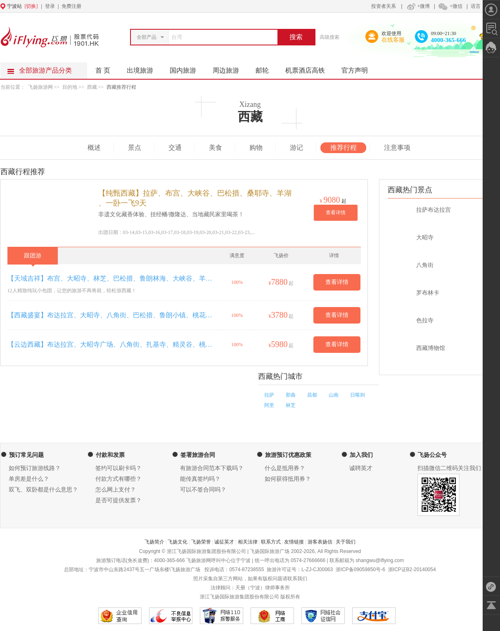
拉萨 (269, 395)
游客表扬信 (320, 542)
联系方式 (271, 542)
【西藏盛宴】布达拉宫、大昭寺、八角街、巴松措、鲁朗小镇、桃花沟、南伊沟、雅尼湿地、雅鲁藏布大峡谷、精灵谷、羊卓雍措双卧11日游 (111, 315)
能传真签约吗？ (200, 479)
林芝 (291, 405)
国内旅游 (187, 68)
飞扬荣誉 (201, 542)
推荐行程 (343, 147)
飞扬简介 (154, 542)
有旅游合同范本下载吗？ (212, 468)
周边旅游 (230, 68)
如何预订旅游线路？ (35, 468)
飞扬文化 (177, 542)
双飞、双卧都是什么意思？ (43, 490)
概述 (94, 147)
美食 (215, 147)
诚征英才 (224, 542)
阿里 (269, 405)
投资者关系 (383, 6)
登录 (50, 6)
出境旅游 (144, 68)
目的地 (70, 87)
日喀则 (357, 395)
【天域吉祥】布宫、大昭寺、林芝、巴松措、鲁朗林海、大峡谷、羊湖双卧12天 (111, 278)
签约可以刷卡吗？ (118, 468)
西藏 (92, 87)
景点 (134, 147)
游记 (296, 147)
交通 (175, 147)
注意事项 (397, 147)
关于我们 (345, 542)
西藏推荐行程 (121, 87)
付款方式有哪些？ (118, 479)
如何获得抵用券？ (288, 479)
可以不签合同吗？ (203, 490)
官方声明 (358, 68)
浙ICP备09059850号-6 (360, 569)
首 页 (102, 70)
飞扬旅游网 (40, 87)
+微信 (450, 6)
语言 (476, 6)
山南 (334, 395)
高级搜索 (329, 37)
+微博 (417, 6)
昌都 (312, 395)
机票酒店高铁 (309, 68)
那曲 (291, 395)
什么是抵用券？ (285, 468)
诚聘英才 (360, 468)
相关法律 (248, 542)
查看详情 (336, 212)
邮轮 (266, 68)
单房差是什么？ (29, 479)
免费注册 (71, 6)
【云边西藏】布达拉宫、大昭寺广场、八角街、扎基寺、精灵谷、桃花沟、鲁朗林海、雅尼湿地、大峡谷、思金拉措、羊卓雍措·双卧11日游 (111, 344)
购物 (256, 147)
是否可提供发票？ (118, 500)
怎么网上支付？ (115, 490)
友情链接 (294, 542)
